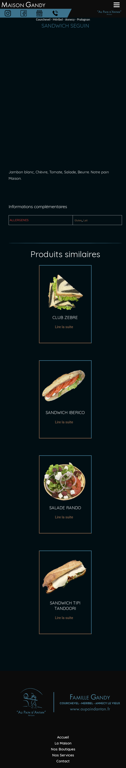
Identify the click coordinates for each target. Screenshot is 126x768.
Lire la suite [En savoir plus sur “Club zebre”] (64, 327)
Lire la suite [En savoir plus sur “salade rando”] (64, 517)
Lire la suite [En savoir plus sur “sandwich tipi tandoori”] (64, 618)
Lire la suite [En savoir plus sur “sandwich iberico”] (64, 422)
